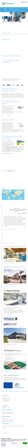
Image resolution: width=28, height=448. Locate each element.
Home (5, 8)
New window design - (10, 229)
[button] (3, 446)
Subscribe (5, 432)
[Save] (25, 443)
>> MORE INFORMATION (8, 314)
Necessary (4, 443)
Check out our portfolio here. (7, 115)
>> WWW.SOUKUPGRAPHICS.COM (10, 371)
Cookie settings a (4, 407)
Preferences (15, 443)
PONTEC (17, 80)
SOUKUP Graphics (7, 354)
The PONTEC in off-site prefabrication (10, 61)
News (23, 8)
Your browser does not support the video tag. (15, 236)
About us (17, 8)
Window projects (8, 120)
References (7, 10)
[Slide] (6, 32)
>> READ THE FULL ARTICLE (9, 243)
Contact (21, 10)
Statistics (3, 444)
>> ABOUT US (6, 346)
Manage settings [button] (3, 445)
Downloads (14, 10)
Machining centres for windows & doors (10, 90)
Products (11, 8)
